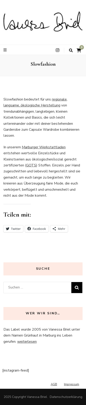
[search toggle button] (71, 50)
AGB (54, 384)
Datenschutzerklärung (66, 397)
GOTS (31, 165)
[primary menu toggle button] (5, 50)
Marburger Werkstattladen (44, 147)
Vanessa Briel (37, 397)
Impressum (71, 384)
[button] (43, 21)
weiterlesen (27, 341)
